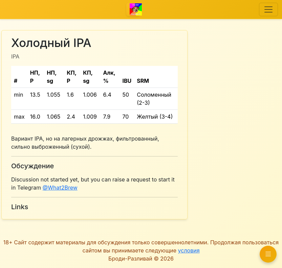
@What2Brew (60, 187)
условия (189, 250)
